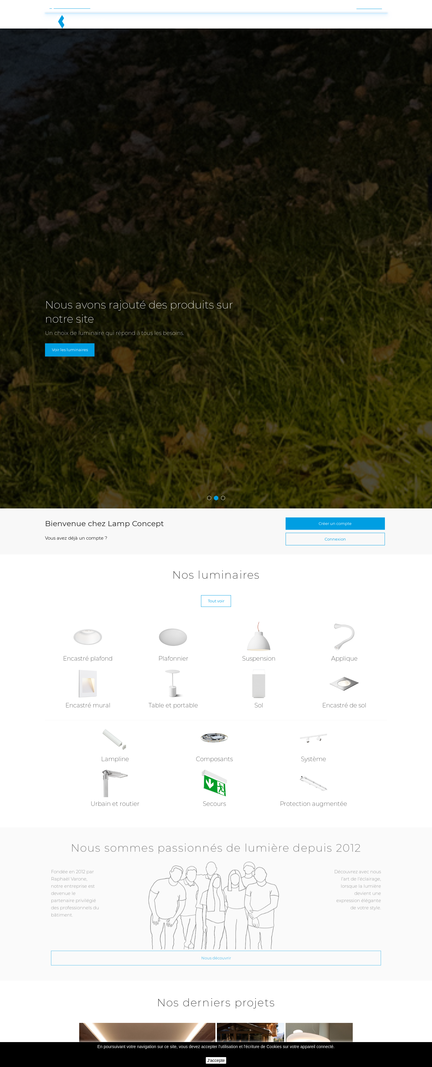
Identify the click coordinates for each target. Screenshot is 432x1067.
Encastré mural (87, 688)
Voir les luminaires (73, 321)
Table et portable (173, 688)
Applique (344, 641)
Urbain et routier (115, 786)
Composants (214, 742)
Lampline (115, 742)
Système (313, 742)
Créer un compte (335, 496)
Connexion (335, 515)
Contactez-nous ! (72, 6)
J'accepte (216, 1060)
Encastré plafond (87, 641)
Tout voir (216, 581)
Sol (258, 688)
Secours (214, 786)
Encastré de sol (344, 688)
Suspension (258, 641)
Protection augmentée (313, 786)
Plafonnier (173, 641)
